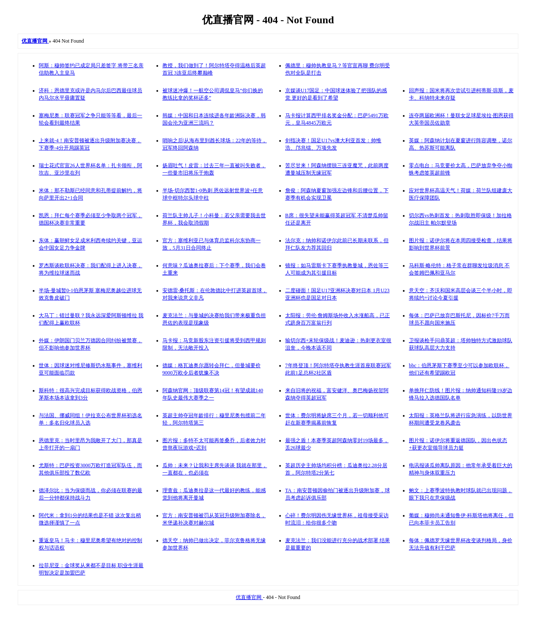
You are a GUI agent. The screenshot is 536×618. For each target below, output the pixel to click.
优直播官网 (249, 597)
